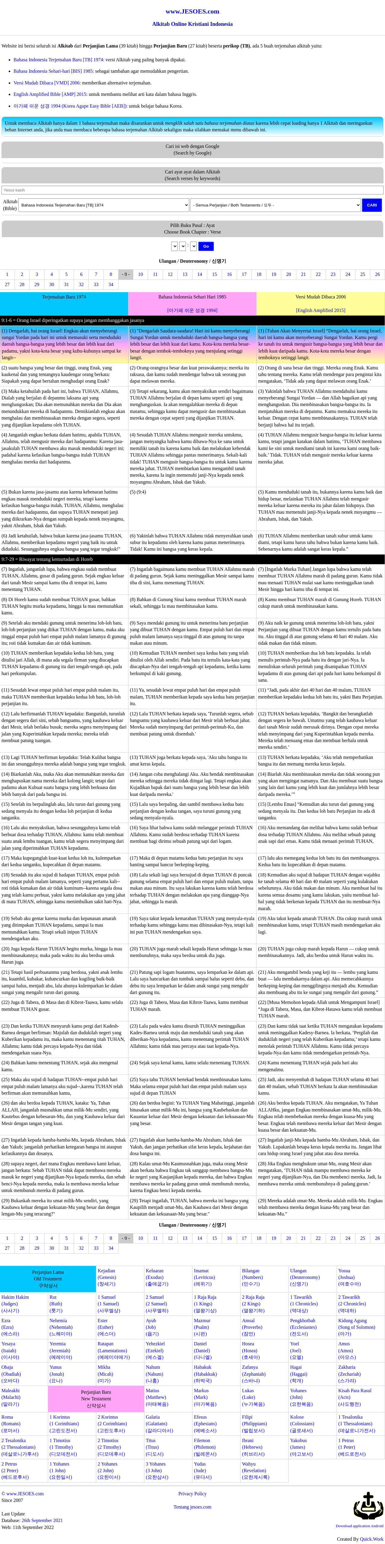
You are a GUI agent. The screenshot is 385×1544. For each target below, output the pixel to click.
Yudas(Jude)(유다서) (203, 1470)
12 (170, 274)
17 (244, 274)
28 (22, 284)
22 (318, 274)
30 (51, 284)
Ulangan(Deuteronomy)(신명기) (305, 1277)
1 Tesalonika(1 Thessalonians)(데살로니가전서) (356, 1423)
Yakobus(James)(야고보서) (301, 1447)
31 (66, 284)
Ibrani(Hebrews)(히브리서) (253, 1447)
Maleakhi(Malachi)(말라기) (11, 1397)
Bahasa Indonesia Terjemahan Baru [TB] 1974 (58, 59)
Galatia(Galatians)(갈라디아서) (159, 1423)
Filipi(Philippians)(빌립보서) (254, 1423)
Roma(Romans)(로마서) (11, 1423)
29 (37, 284)
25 (362, 274)
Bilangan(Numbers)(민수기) (252, 1277)
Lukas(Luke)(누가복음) (253, 1397)
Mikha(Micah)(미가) (105, 1374)
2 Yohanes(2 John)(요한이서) (109, 1470)
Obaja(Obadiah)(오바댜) (11, 1374)
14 (199, 274)
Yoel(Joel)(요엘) (296, 1350)
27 (7, 284)
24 (347, 274)
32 (81, 284)
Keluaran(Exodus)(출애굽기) (157, 1277)
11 (155, 274)
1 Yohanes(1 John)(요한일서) (61, 1470)
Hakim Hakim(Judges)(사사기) (15, 1304)
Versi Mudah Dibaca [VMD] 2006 (47, 82)
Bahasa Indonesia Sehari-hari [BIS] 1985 (53, 71)
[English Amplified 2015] (320, 310)
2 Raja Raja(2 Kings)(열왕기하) (253, 1304)
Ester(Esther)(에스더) (107, 1327)
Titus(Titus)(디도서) (155, 1447)
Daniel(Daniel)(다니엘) (203, 1350)
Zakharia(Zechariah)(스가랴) (349, 1374)
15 (214, 274)
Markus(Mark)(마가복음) (205, 1397)
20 (288, 274)
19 (273, 274)
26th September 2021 (42, 1520)
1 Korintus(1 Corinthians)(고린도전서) (64, 1423)
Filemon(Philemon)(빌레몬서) (205, 1447)
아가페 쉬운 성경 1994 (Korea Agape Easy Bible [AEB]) (70, 106)
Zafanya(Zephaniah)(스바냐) (254, 1374)
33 (96, 284)
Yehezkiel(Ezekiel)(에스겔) (155, 1350)
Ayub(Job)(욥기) (152, 1327)
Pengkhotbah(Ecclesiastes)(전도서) (303, 1327)
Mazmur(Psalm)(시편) (202, 1327)
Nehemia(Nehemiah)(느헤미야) (61, 1327)
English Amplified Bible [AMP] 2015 (50, 94)
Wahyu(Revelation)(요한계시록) (256, 1470)
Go (206, 246)
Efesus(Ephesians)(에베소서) (205, 1423)
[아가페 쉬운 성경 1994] (192, 310)
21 (303, 274)
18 (259, 274)
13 (185, 274)
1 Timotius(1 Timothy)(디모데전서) (63, 1447)
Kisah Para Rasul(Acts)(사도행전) (354, 1397)
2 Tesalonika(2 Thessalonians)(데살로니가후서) (20, 1447)
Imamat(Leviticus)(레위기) (204, 1277)
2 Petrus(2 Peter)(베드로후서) (15, 1470)
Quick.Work (371, 1539)
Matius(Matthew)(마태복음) (157, 1397)
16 (229, 274)
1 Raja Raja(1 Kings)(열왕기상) (205, 1304)
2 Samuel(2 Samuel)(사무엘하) (157, 1304)
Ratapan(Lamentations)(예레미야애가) (114, 1350)
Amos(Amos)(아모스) (347, 1350)
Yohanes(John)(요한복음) (301, 1397)
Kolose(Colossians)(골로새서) (302, 1423)
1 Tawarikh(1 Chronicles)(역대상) (304, 1304)
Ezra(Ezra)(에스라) (10, 1327)
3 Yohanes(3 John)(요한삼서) (157, 1470)
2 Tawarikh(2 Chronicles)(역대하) (352, 1304)
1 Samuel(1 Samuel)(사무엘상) (109, 1304)
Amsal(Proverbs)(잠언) (252, 1327)
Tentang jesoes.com (192, 1506)
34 (111, 284)
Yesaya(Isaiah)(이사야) (10, 1350)
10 (140, 274)
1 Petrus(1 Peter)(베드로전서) (352, 1447)
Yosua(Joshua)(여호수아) (349, 1277)
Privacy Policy (192, 1493)
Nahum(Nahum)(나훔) (154, 1374)
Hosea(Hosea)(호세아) (251, 1350)
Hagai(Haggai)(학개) (298, 1374)
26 (377, 274)
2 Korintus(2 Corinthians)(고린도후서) (112, 1423)
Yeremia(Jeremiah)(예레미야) (61, 1350)
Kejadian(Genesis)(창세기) (107, 1277)
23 (333, 274)
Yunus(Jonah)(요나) (57, 1374)
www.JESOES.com (25, 1493)
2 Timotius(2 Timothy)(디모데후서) (111, 1447)
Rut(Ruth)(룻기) (56, 1304)
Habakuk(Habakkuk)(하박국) (205, 1374)
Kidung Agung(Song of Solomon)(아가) (356, 1327)
